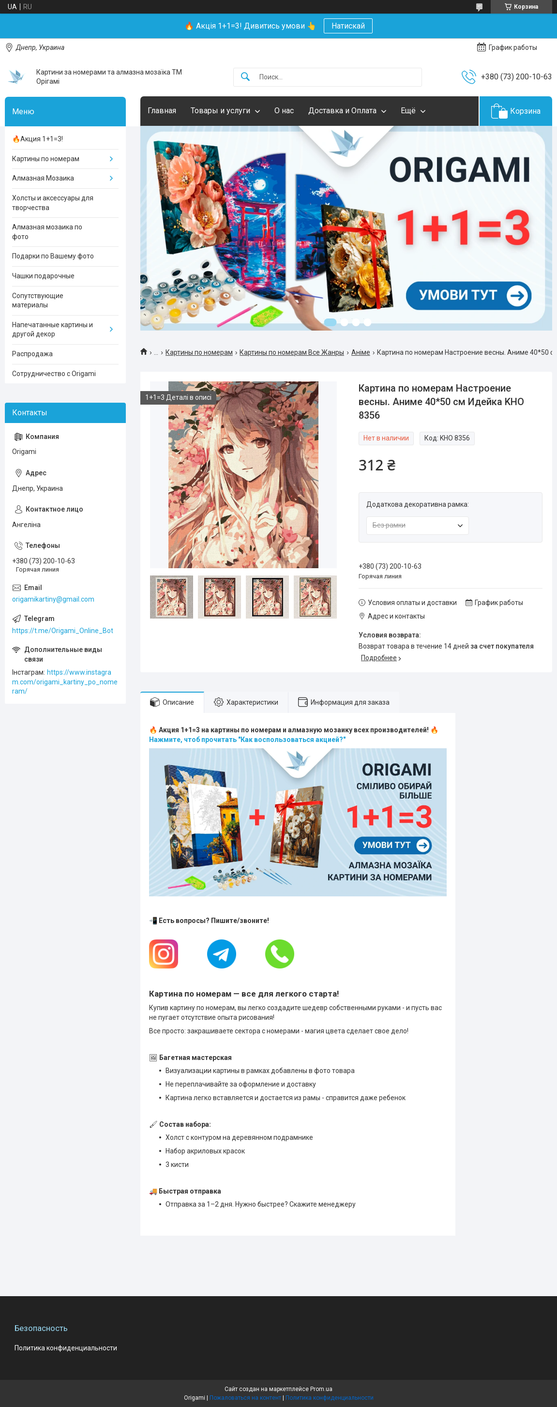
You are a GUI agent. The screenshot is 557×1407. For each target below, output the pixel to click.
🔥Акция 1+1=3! (37, 139)
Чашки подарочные (43, 276)
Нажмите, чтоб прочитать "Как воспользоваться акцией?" (247, 739)
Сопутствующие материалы (37, 300)
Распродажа (32, 354)
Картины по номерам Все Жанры (292, 352)
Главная (162, 110)
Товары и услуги (220, 110)
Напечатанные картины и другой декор (52, 329)
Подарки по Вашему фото (53, 256)
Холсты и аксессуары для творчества (52, 203)
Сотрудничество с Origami (54, 374)
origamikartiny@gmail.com (53, 599)
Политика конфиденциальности (66, 1348)
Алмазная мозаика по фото (47, 232)
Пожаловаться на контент (245, 1397)
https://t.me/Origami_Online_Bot (62, 631)
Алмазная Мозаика (43, 178)
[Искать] (245, 77)
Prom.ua (321, 1389)
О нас (284, 110)
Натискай (348, 25)
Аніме (360, 352)
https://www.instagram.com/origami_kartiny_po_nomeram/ (65, 681)
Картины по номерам (199, 352)
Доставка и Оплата (342, 110)
